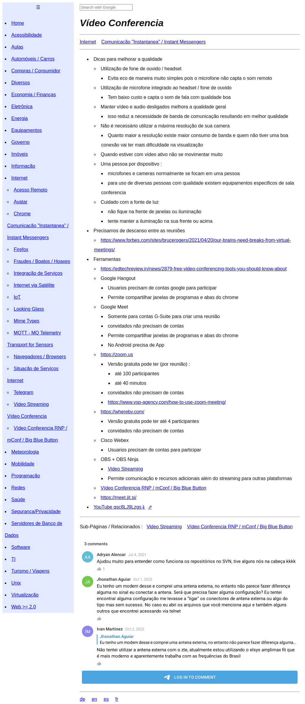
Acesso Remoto (30, 189)
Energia (19, 118)
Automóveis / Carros (33, 58)
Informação (23, 166)
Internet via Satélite (34, 285)
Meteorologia (25, 451)
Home (17, 23)
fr (116, 699)
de (82, 699)
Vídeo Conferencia (27, 416)
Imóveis (19, 154)
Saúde (18, 499)
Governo (20, 142)
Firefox (21, 249)
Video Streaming (31, 404)
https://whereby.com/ (122, 411)
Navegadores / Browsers (40, 356)
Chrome (22, 213)
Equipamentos (26, 130)
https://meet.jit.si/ (118, 497)
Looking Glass (29, 308)
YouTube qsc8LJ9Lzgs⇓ (119, 507)
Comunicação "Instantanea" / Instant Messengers (153, 41)
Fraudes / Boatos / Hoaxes (42, 261)
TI (13, 559)
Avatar (20, 201)
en (94, 699)
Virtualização (24, 594)
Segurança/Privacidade (35, 511)
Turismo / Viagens (30, 571)
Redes (18, 487)
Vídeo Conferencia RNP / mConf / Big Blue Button (153, 487)
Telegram (23, 392)
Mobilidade (22, 463)
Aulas (17, 46)
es (106, 699)
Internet (19, 177)
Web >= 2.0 (23, 606)
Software (20, 547)
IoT (17, 297)
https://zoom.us (117, 354)
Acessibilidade (26, 35)
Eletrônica (21, 106)
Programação (25, 475)
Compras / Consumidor (35, 70)
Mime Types (26, 320)
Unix (16, 582)
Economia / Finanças (33, 94)
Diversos (20, 82)
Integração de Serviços (38, 273)
